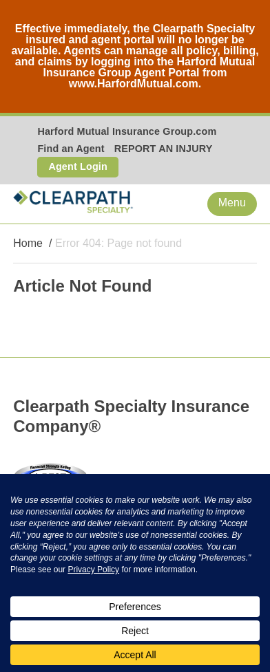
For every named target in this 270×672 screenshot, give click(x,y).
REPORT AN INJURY (163, 148)
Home (28, 243)
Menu (232, 202)
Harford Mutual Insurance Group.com (126, 131)
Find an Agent (70, 148)
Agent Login (77, 166)
